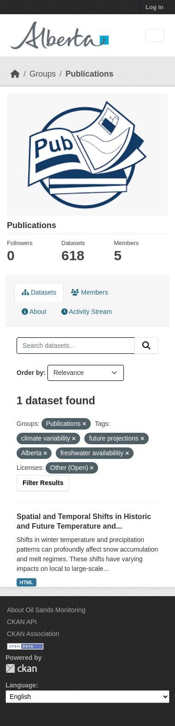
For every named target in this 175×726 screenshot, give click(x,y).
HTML (26, 582)
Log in (154, 7)
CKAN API (22, 621)
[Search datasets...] (76, 345)
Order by (30, 372)
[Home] (15, 73)
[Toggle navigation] (155, 35)
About (34, 311)
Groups (42, 73)
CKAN (21, 668)
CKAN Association (33, 633)
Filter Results (43, 482)
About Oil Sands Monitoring (46, 610)
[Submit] (146, 345)
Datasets (39, 292)
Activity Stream (86, 311)
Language (21, 685)
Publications (89, 73)
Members (89, 292)
